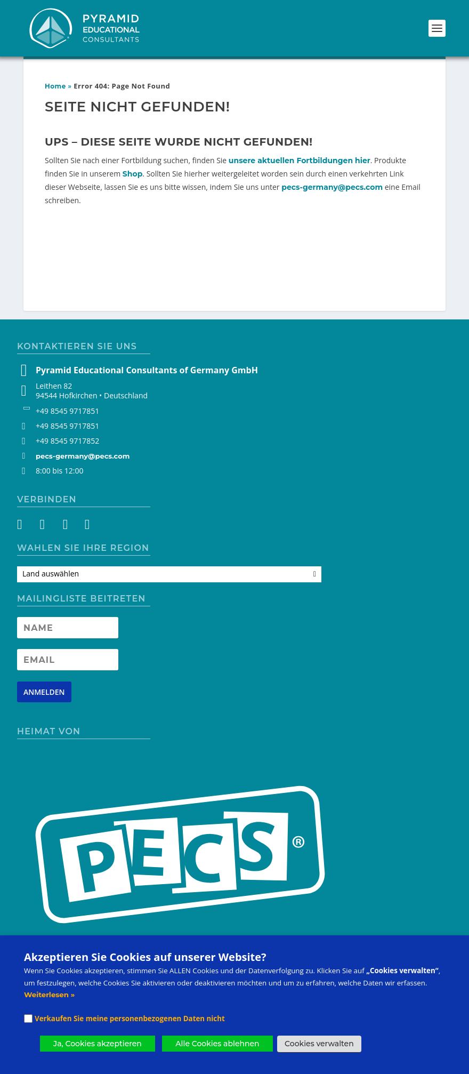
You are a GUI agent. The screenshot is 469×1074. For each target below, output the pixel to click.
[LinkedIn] (83, 526)
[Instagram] (45, 526)
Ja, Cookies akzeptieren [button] (97, 1043)
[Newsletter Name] (67, 627)
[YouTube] (64, 526)
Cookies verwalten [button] (319, 1043)
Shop (133, 174)
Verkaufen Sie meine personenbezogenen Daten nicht (130, 1018)
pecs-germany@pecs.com (332, 187)
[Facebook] (26, 526)
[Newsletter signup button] (44, 692)
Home (55, 86)
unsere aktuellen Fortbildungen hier (299, 160)
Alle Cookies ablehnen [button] (217, 1043)
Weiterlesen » (49, 994)
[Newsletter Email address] (67, 659)
